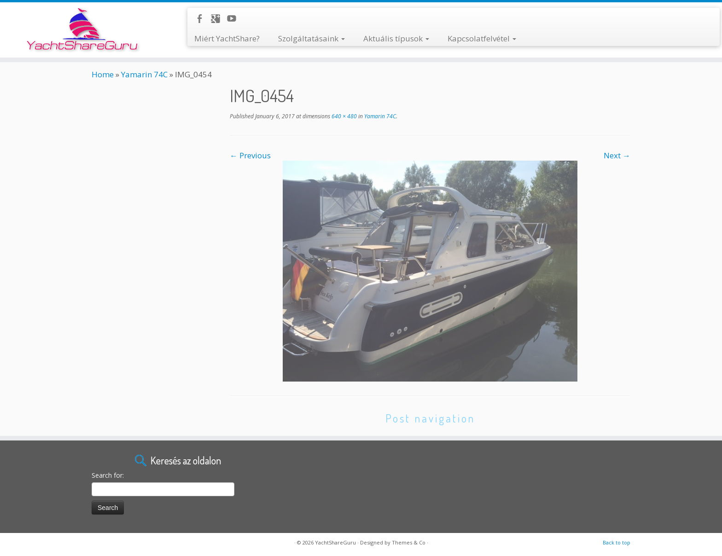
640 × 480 (343, 116)
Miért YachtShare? (227, 38)
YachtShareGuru (335, 542)
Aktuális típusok (396, 38)
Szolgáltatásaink (311, 38)
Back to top (616, 542)
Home (103, 74)
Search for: (108, 475)
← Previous (250, 155)
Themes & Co (408, 542)
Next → (617, 155)
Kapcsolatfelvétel (482, 38)
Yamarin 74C (144, 74)
